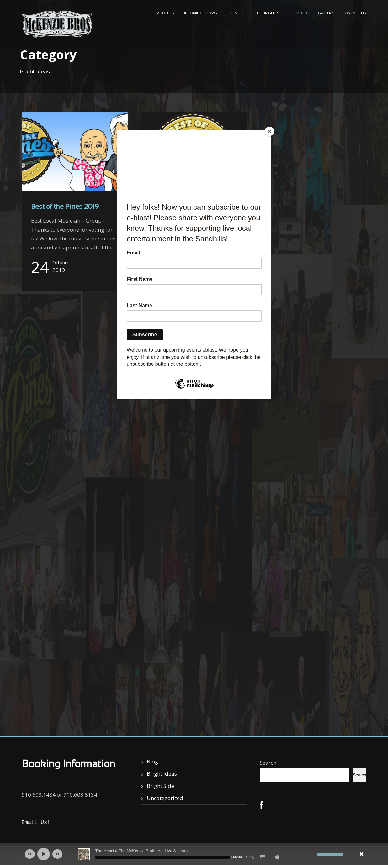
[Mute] (313, 855)
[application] (194, 854)
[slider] (162, 857)
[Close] (269, 131)
